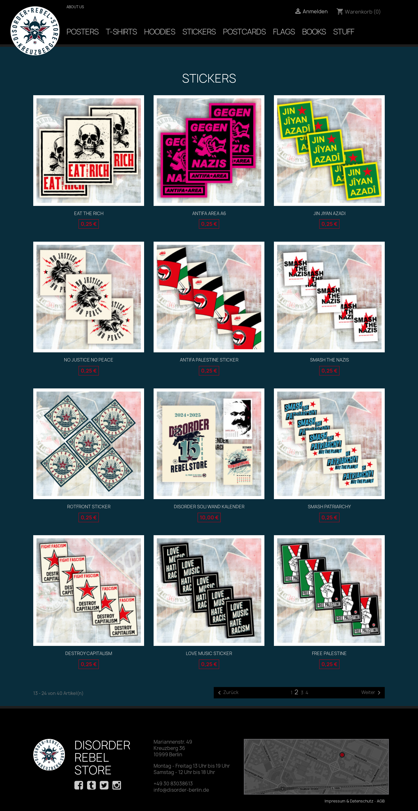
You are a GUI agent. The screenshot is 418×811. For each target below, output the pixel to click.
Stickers (199, 31)
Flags (284, 31)
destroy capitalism (88, 653)
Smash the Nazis (329, 360)
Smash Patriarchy (329, 507)
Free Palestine (329, 653)
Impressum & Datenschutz (349, 801)
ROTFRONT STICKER (89, 507)
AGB (381, 801)
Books (314, 31)
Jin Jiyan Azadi (329, 213)
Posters (82, 31)
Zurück (227, 692)
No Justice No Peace (88, 360)
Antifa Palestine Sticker (209, 360)
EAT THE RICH (89, 213)
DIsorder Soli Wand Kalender (209, 507)
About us (75, 6)
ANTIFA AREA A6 (209, 213)
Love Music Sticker (209, 653)
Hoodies (159, 31)
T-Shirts (121, 31)
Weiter (372, 692)
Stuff (343, 31)
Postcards (244, 31)
